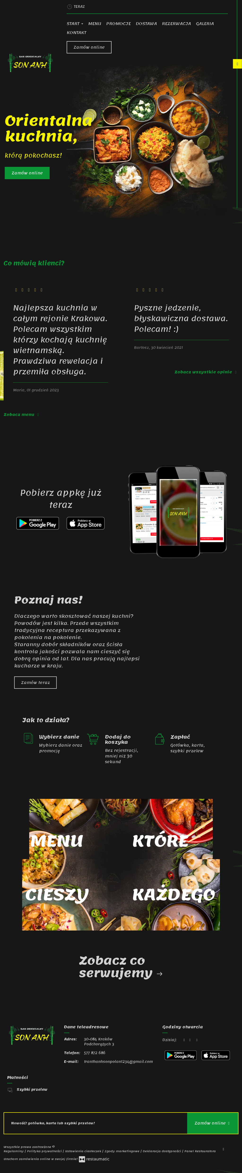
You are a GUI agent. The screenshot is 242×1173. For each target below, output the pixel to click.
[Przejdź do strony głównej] (30, 63)
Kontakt (76, 33)
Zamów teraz (35, 682)
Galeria (205, 24)
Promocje (118, 24)
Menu (94, 24)
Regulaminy (14, 1151)
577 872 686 (94, 1053)
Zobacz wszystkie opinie (206, 372)
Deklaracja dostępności (162, 1151)
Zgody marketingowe (122, 1151)
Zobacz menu (22, 414)
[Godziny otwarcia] (197, 1040)
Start (75, 24)
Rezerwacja (176, 24)
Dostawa (146, 24)
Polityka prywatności (45, 1151)
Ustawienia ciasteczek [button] (83, 1151)
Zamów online (89, 47)
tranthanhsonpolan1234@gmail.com (118, 1061)
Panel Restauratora (200, 1151)
